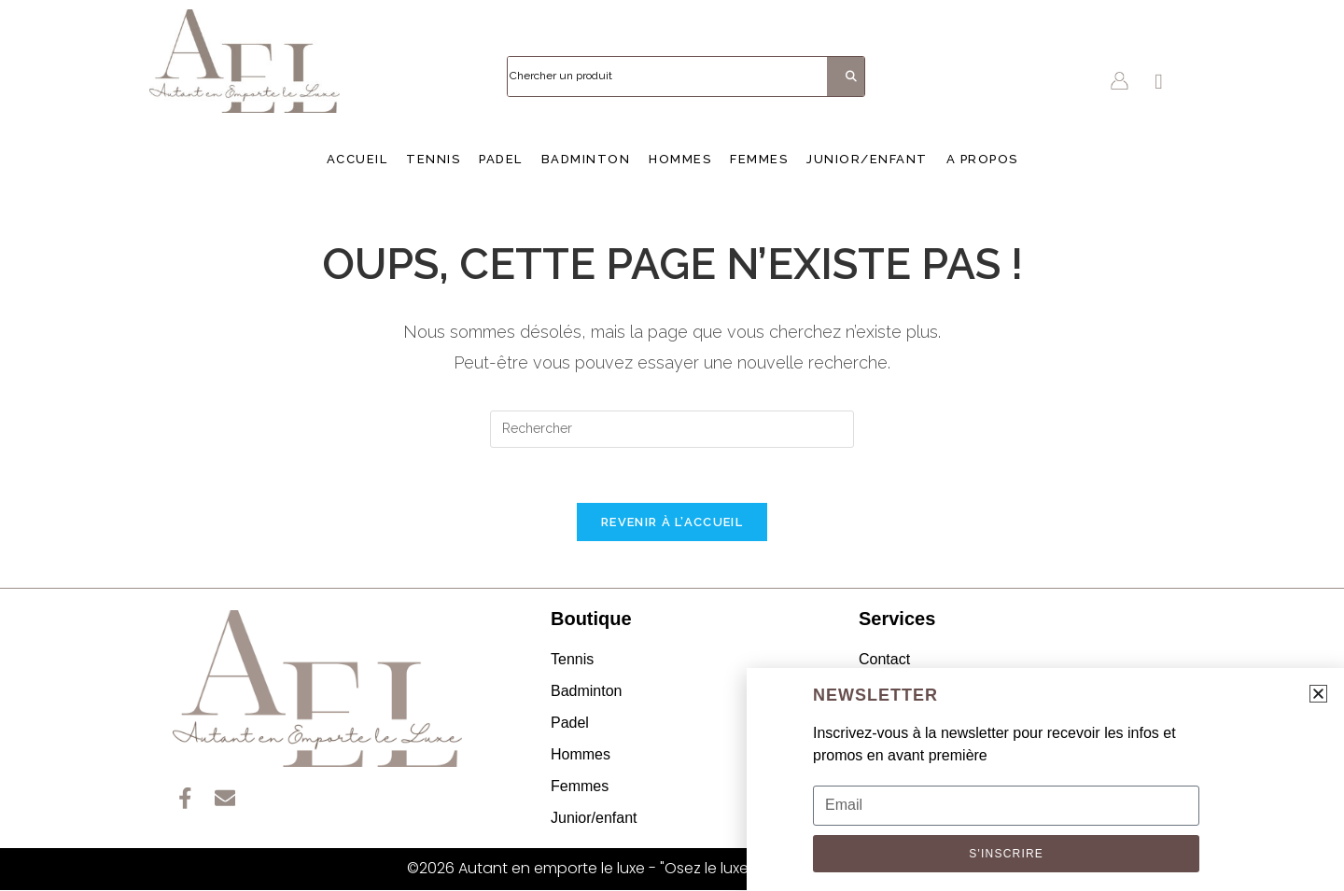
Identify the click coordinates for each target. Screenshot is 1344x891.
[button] (1318, 694)
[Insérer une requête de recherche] (672, 429)
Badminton (586, 159)
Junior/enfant (867, 159)
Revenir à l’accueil (672, 523)
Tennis (433, 159)
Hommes (680, 159)
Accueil (357, 159)
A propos (982, 159)
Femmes (759, 159)
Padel (501, 159)
